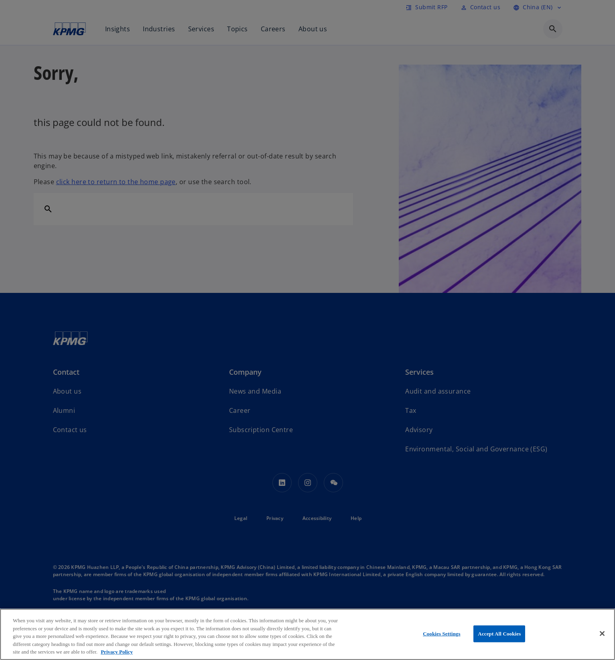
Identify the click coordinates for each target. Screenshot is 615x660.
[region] (307, 634)
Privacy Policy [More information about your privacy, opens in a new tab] (117, 652)
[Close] (602, 633)
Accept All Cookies (499, 634)
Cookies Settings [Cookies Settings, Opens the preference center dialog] (441, 634)
